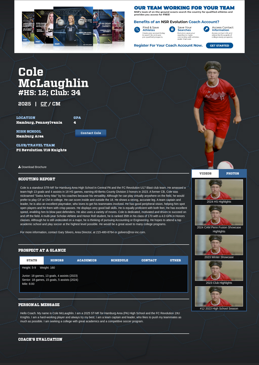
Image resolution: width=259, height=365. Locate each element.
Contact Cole (91, 133)
